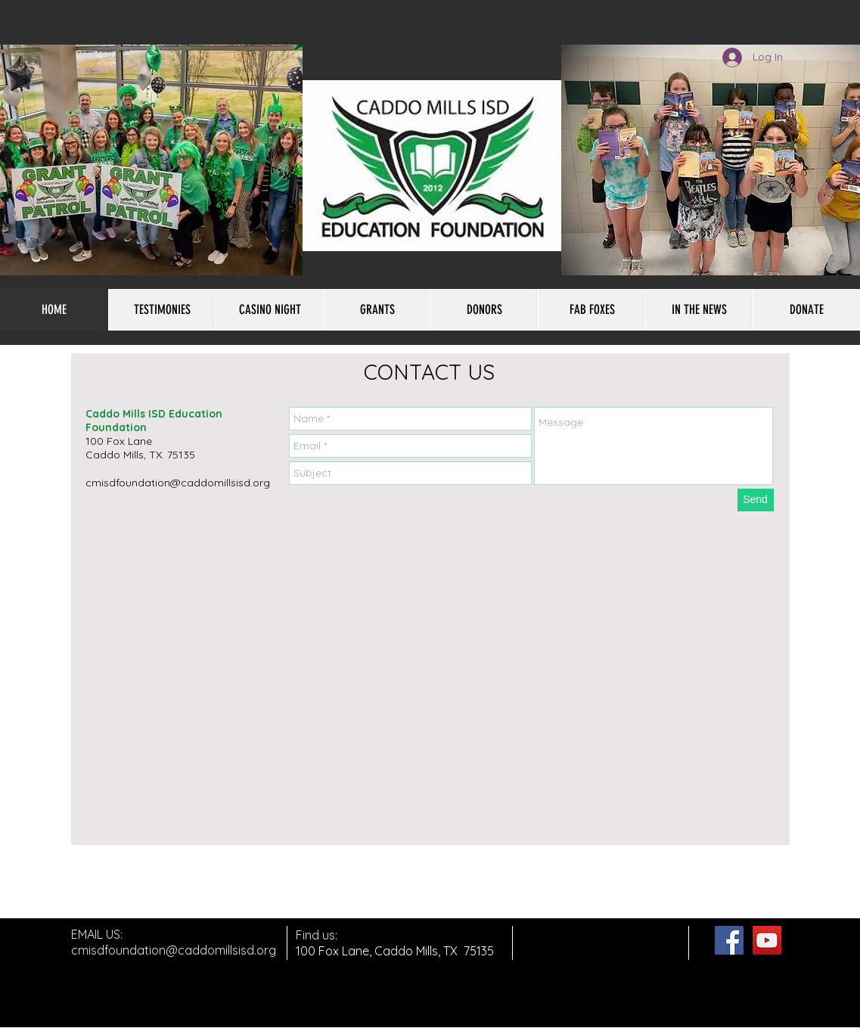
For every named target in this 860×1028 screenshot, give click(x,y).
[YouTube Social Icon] (767, 940)
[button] (591, 310)
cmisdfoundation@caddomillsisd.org (177, 482)
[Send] (755, 500)
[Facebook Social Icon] (729, 940)
